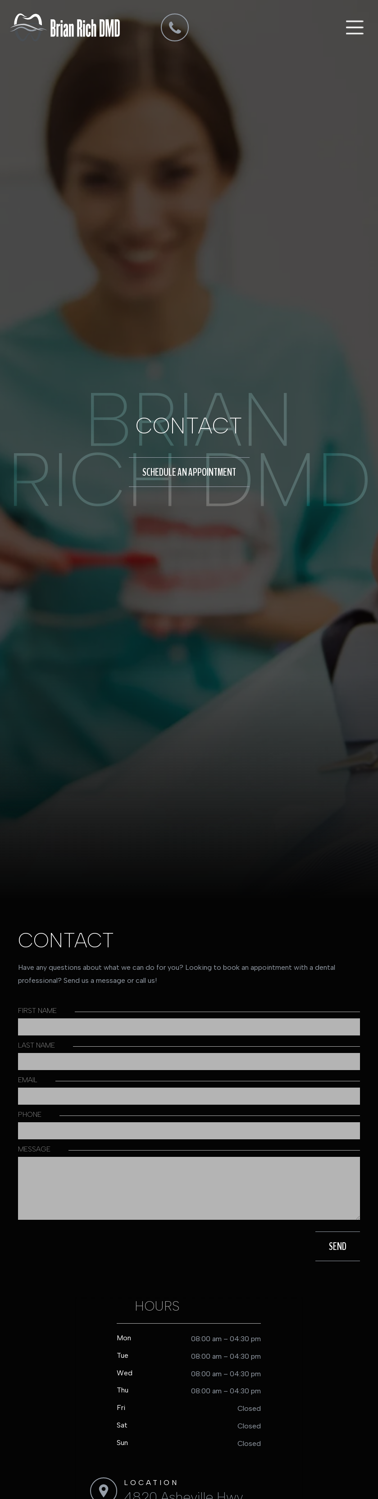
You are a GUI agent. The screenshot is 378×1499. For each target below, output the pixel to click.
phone (29, 1114)
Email (27, 1079)
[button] (353, 27)
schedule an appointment (189, 472)
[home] (64, 27)
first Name (37, 1010)
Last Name (36, 1045)
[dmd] (175, 27)
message (34, 1149)
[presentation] (79, 1246)
